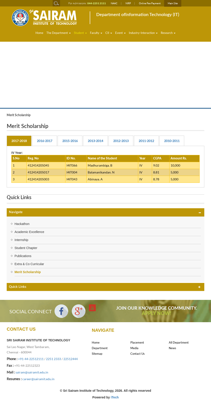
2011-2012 (146, 141)
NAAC (114, 3)
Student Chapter (26, 248)
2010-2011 (172, 141)
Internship (21, 240)
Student (80, 33)
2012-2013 (121, 141)
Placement (137, 342)
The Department (58, 33)
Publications (23, 256)
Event (120, 33)
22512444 (70, 359)
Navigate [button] (16, 212)
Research (168, 33)
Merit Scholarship (28, 272)
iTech (115, 397)
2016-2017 (44, 141)
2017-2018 (19, 141)
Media (134, 348)
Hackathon (22, 224)
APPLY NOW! (156, 313)
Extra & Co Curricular (29, 264)
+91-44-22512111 (31, 359)
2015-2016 (70, 141)
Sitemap (97, 353)
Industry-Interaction (143, 33)
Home (39, 33)
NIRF (128, 3)
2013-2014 (95, 141)
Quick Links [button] (17, 287)
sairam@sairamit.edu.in (32, 372)
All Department (179, 342)
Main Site (173, 3)
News (172, 348)
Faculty (96, 33)
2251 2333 (53, 359)
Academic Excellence (29, 232)
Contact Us (137, 353)
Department (100, 348)
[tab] (105, 212)
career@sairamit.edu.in (38, 379)
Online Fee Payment (150, 3)
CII (108, 33)
